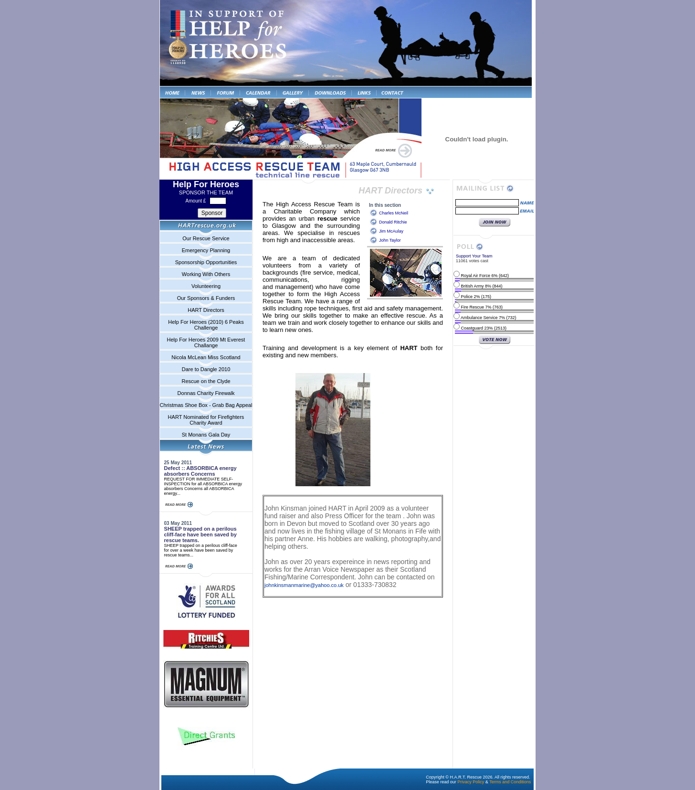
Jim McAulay (391, 231)
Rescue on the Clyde (205, 381)
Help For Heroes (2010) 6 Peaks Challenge (205, 325)
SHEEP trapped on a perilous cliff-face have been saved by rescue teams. (200, 534)
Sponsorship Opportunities (206, 262)
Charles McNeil (393, 213)
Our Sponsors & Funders (206, 298)
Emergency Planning (206, 250)
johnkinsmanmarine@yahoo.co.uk (304, 585)
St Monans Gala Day (206, 435)
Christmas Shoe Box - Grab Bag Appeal (206, 405)
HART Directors (206, 310)
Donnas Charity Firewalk (206, 393)
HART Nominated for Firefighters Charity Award (206, 420)
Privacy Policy (470, 781)
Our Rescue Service (205, 238)
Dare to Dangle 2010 (206, 369)
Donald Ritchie (393, 222)
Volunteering (206, 286)
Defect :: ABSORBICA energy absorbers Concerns (200, 471)
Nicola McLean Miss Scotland (205, 357)
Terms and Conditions (510, 781)
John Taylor (390, 240)
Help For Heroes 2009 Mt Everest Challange (206, 342)
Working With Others (206, 274)
